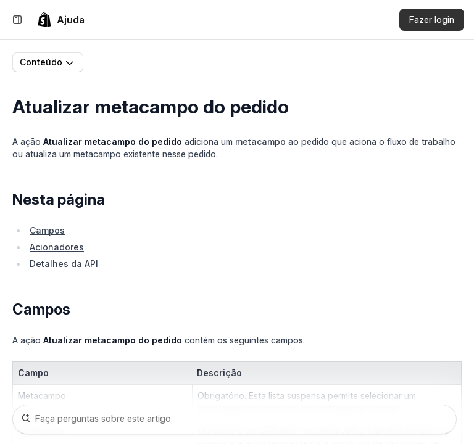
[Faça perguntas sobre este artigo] (234, 419)
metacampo (260, 141)
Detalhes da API (64, 263)
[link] (61, 19)
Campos (47, 230)
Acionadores (57, 247)
